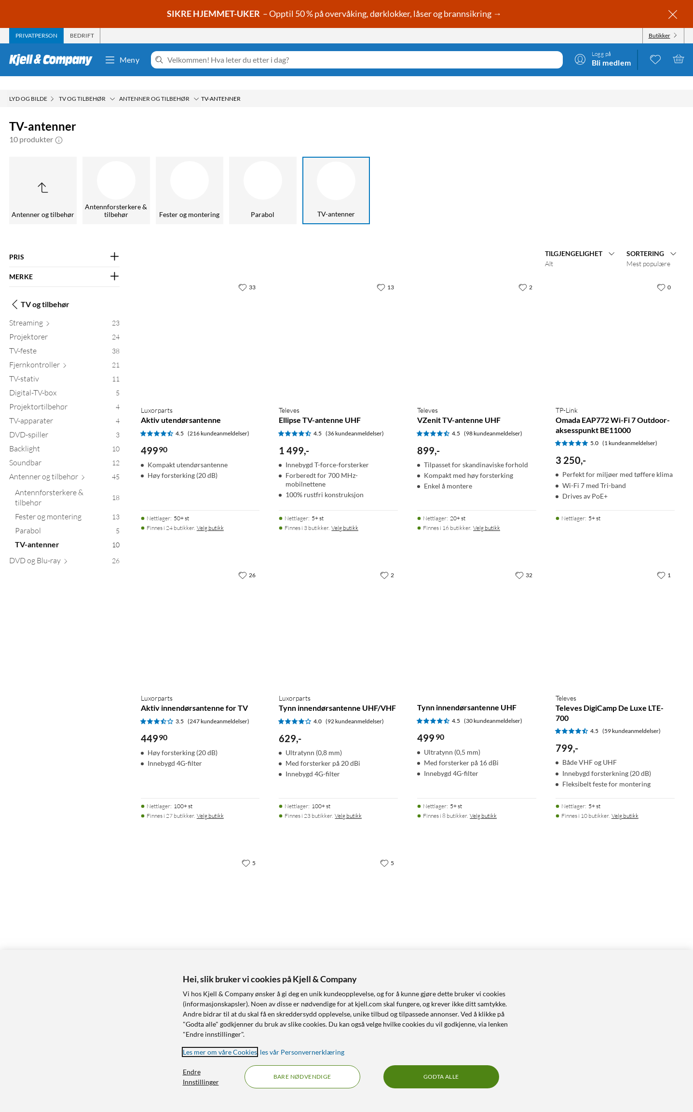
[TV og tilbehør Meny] (112, 85)
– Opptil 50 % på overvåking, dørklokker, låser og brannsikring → (335, 13)
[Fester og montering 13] (67, 505)
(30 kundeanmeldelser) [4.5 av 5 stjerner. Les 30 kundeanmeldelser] (493, 707)
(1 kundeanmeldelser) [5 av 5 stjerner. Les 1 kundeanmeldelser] (629, 429)
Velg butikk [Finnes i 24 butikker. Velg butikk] (210, 514)
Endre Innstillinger (201, 1077)
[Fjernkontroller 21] (64, 353)
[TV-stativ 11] (64, 367)
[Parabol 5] (67, 519)
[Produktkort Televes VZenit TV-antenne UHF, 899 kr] (476, 324)
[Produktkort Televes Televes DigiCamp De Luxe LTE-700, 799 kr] (615, 612)
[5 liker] (249, 849)
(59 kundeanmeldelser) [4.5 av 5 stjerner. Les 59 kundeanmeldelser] (631, 717)
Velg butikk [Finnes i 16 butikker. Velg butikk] (486, 514)
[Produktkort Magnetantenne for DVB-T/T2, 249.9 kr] (338, 900)
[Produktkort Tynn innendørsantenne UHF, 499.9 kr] (476, 612)
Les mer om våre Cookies (220, 1052)
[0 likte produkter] (655, 58)
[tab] (36, 35)
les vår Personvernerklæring (302, 1052)
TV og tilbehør (39, 291)
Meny (122, 60)
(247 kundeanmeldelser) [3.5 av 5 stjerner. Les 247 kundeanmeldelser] (218, 707)
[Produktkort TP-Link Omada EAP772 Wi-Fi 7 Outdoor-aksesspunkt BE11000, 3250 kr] (615, 324)
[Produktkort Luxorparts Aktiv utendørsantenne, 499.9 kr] (200, 324)
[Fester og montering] (189, 177)
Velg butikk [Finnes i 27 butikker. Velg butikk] (210, 802)
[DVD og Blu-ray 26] (64, 549)
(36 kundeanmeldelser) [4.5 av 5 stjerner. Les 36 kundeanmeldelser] (355, 419)
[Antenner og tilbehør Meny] (196, 85)
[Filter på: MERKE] (64, 263)
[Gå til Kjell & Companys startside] (53, 60)
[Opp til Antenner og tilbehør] (43, 177)
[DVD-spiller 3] (64, 423)
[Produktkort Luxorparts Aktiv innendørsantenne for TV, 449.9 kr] (200, 612)
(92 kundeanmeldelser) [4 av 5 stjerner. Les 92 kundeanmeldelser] (355, 707)
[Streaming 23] (64, 311)
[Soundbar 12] (64, 451)
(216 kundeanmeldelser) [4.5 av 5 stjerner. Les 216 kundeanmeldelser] (218, 419)
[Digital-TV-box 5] (64, 381)
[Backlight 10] (64, 437)
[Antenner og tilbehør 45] (64, 465)
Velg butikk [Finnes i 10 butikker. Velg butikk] (625, 802)
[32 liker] (523, 561)
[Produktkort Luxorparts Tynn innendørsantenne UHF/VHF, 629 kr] (338, 612)
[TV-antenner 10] (67, 533)
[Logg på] (602, 58)
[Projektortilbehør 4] (64, 395)
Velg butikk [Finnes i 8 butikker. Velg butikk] (483, 802)
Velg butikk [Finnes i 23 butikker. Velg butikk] (348, 802)
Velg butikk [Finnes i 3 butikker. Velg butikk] (344, 514)
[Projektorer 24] (64, 325)
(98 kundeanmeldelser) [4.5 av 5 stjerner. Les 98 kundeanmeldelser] (493, 419)
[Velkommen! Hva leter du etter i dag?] (362, 60)
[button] (59, 126)
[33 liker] (247, 273)
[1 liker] (664, 561)
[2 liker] (525, 273)
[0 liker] (664, 273)
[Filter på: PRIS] (64, 243)
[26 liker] (247, 561)
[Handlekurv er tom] (678, 58)
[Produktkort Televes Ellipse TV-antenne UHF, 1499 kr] (338, 324)
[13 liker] (385, 273)
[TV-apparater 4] (64, 409)
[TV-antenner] (336, 177)
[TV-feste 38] (64, 339)
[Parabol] (263, 177)
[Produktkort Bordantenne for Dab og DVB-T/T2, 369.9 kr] (200, 900)
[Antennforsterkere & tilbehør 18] (67, 486)
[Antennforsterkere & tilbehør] (116, 177)
